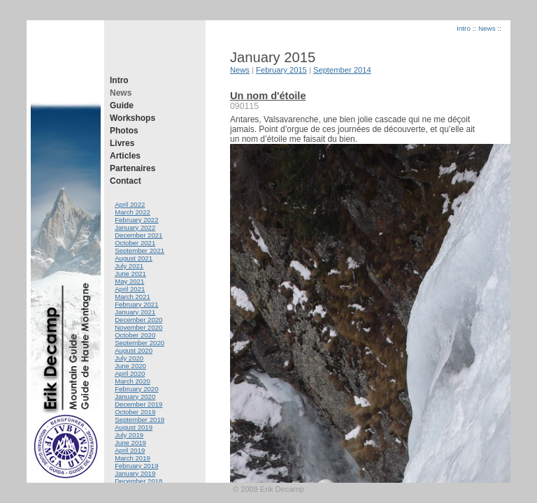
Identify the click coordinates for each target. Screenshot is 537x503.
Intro (119, 80)
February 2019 (136, 465)
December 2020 (138, 319)
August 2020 (133, 350)
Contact (125, 181)
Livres (122, 143)
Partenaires (132, 168)
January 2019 (135, 473)
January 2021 (135, 312)
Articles (125, 156)
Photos (124, 131)
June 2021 (130, 273)
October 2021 (135, 243)
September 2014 (342, 70)
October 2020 (135, 335)
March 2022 (132, 212)
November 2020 (138, 327)
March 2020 (132, 381)
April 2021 (130, 289)
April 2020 (130, 373)
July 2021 (129, 266)
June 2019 (130, 442)
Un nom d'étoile (268, 95)
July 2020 (129, 358)
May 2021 (129, 281)
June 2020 (130, 366)
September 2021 (139, 250)
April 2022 (130, 204)
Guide (122, 105)
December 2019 (138, 404)
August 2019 (133, 427)
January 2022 (135, 227)
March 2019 (132, 458)
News (120, 93)
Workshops (132, 118)
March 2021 (132, 296)
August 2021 (133, 258)
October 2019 (135, 412)
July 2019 (129, 435)
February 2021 (136, 304)
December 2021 (138, 235)
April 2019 (130, 450)
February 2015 (281, 70)
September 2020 (139, 343)
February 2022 (136, 220)
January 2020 (135, 396)
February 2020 (136, 389)
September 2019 (139, 419)
